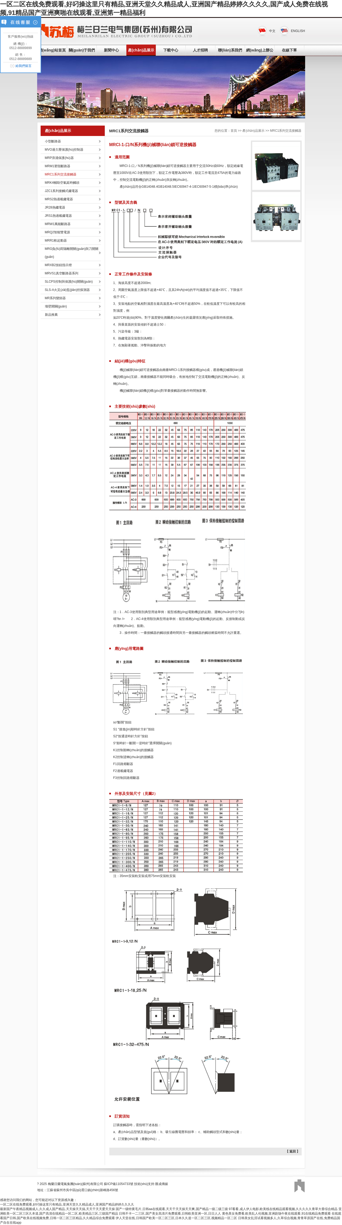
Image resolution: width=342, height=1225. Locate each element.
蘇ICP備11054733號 (118, 1184)
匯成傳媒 (161, 1184)
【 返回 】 (292, 1151)
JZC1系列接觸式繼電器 (61, 191)
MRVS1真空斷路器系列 (61, 273)
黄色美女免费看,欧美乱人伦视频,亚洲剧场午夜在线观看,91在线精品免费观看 (276, 1213)
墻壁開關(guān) (56, 306)
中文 (272, 31)
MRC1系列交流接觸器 (60, 174)
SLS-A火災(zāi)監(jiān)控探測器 (67, 290)
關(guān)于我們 (82, 50)
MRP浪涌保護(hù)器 (59, 158)
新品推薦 (51, 315)
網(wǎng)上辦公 (259, 50)
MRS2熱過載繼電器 (59, 199)
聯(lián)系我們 (230, 50)
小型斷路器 (53, 141)
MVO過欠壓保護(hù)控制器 (64, 149)
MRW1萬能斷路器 (58, 224)
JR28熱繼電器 (55, 207)
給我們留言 (23, 66)
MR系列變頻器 (55, 298)
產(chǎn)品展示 (141, 50)
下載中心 (170, 50)
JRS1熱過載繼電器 (58, 216)
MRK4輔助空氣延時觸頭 (62, 183)
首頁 (234, 131)
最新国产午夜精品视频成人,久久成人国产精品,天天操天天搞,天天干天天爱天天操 (57, 1209)
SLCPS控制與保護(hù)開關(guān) (69, 281)
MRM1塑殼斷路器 (57, 166)
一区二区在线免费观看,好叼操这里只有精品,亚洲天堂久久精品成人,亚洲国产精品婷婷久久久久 (67, 1204)
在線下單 (289, 50)
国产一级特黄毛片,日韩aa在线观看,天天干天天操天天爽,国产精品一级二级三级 (172, 1209)
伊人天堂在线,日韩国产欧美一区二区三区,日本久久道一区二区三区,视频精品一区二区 (176, 1218)
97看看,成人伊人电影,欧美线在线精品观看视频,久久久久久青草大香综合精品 (283, 1209)
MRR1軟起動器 (56, 240)
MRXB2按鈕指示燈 (58, 265)
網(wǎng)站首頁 (51, 50)
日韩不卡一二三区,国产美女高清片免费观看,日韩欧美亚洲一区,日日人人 (170, 1213)
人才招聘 (200, 50)
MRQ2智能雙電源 (57, 232)
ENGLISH (298, 31)
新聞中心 (111, 50)
